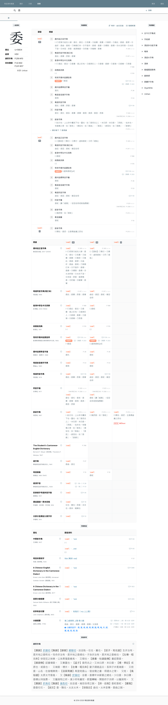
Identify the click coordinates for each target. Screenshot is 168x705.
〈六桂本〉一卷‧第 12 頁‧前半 (123, 624)
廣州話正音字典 (61, 39)
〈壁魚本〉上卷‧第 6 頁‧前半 (123, 621)
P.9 (133, 611)
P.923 (132, 586)
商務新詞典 (59, 70)
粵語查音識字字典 (62, 95)
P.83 (132, 539)
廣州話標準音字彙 (62, 87)
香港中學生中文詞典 (63, 60)
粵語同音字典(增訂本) (64, 53)
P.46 (84, 493)
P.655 (132, 599)
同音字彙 (58, 110)
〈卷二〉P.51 (81, 486)
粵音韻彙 (58, 217)
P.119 (132, 105)
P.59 (130, 81)
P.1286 (131, 568)
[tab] (9, 18)
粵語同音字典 (60, 102)
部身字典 (58, 119)
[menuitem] (152, 33)
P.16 (84, 502)
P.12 (84, 516)
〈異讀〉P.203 (129, 84)
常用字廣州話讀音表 (63, 77)
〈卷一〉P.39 (81, 483)
